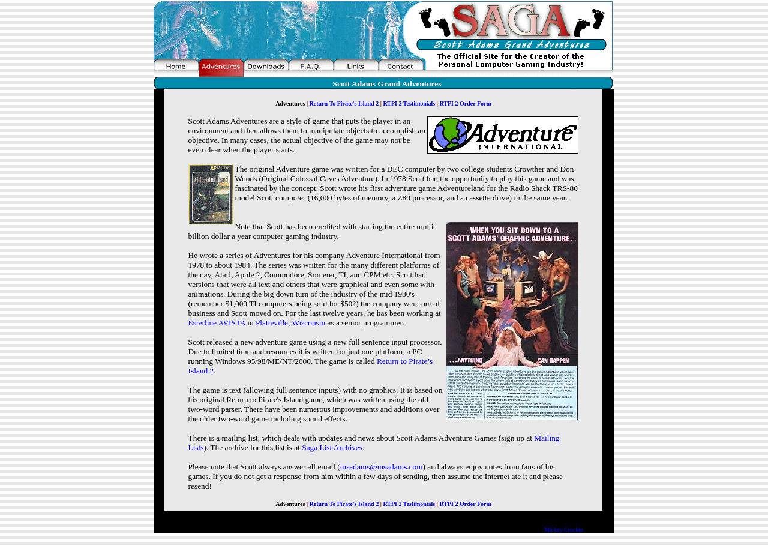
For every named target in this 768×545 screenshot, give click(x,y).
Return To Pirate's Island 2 (344, 103)
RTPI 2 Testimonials (409, 103)
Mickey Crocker (563, 529)
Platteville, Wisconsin (290, 322)
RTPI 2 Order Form (464, 103)
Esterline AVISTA (216, 322)
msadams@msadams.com (381, 466)
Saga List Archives (332, 447)
